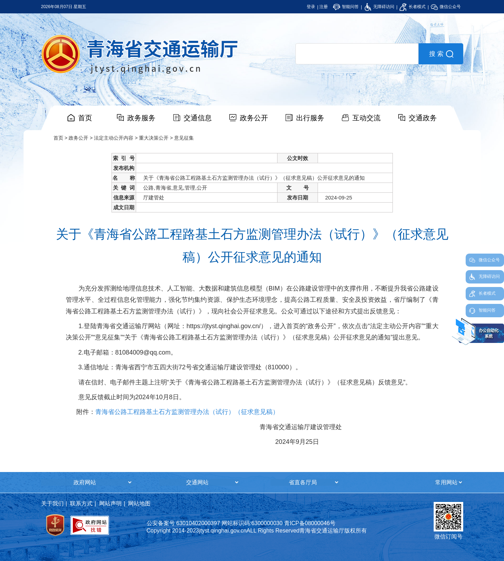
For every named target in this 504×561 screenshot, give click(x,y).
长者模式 (412, 6)
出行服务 (310, 118)
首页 (85, 118)
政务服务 (141, 118)
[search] (357, 53)
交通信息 (198, 118)
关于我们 (52, 503)
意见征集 (184, 138)
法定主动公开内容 (113, 138)
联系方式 (81, 503)
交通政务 (423, 118)
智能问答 (346, 6)
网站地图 (139, 503)
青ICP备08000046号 (310, 523)
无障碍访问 (379, 6)
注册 (323, 6)
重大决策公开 (153, 138)
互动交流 (366, 118)
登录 (311, 6)
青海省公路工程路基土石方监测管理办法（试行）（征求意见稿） (187, 411)
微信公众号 (446, 6)
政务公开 (254, 118)
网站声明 (110, 503)
